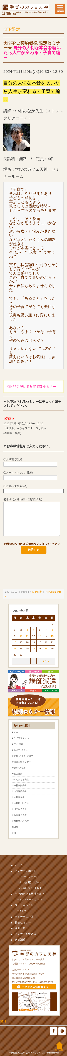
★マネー (16, 732)
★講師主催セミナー (21, 762)
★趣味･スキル (19, 767)
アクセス (21, 911)
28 (45, 648)
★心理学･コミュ (20, 750)
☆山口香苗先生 (19, 791)
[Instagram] (62, 1031)
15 (52, 636)
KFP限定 (11, 29)
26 (33, 648)
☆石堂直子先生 (19, 815)
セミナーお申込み (25, 933)
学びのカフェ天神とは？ (29, 893)
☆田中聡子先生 (19, 809)
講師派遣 (20, 939)
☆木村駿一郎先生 (20, 803)
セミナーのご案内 (25, 916)
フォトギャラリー (25, 905)
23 (14, 648)
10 (21, 636)
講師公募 (20, 928)
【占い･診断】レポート (29, 882)
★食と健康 (17, 773)
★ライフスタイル (20, 738)
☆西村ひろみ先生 (20, 821)
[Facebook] (53, 1031)
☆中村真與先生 (19, 785)
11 (27, 636)
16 (14, 642)
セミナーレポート (25, 870)
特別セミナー (23, 922)
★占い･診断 (17, 744)
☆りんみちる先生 (20, 779)
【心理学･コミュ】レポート (31, 888)
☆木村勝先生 (18, 797)
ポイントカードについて (30, 899)
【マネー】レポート (27, 876)
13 (39, 636)
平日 (14, 832)
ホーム (19, 865)
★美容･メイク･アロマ (22, 756)
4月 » (46, 661)
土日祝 (15, 827)
